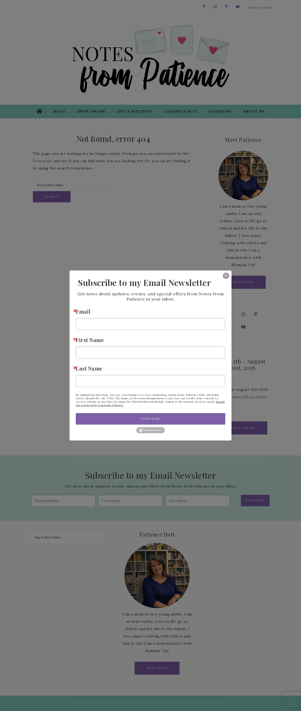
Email (83, 311)
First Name (90, 339)
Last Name (89, 368)
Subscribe (150, 418)
